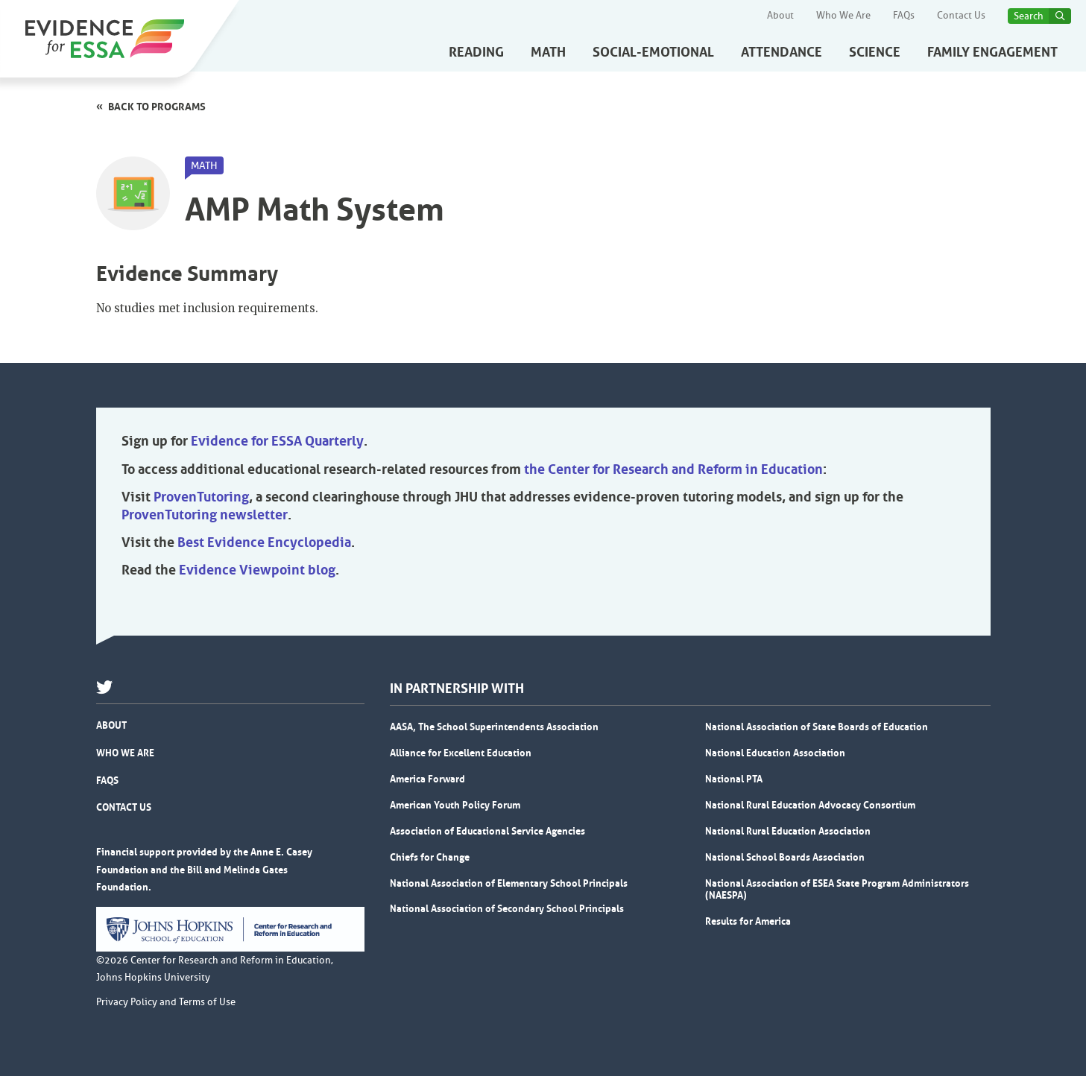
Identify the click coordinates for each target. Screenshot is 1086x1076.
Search (1029, 16)
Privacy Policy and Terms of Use (166, 1002)
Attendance (781, 52)
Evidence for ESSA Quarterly (277, 441)
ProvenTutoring (201, 497)
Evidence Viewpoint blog (257, 570)
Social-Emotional (653, 52)
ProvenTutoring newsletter (204, 515)
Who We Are (843, 16)
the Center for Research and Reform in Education (673, 469)
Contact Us (961, 16)
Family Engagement (992, 52)
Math (548, 52)
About (780, 16)
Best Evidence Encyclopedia (264, 542)
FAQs (904, 16)
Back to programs (157, 106)
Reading (476, 52)
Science (874, 52)
